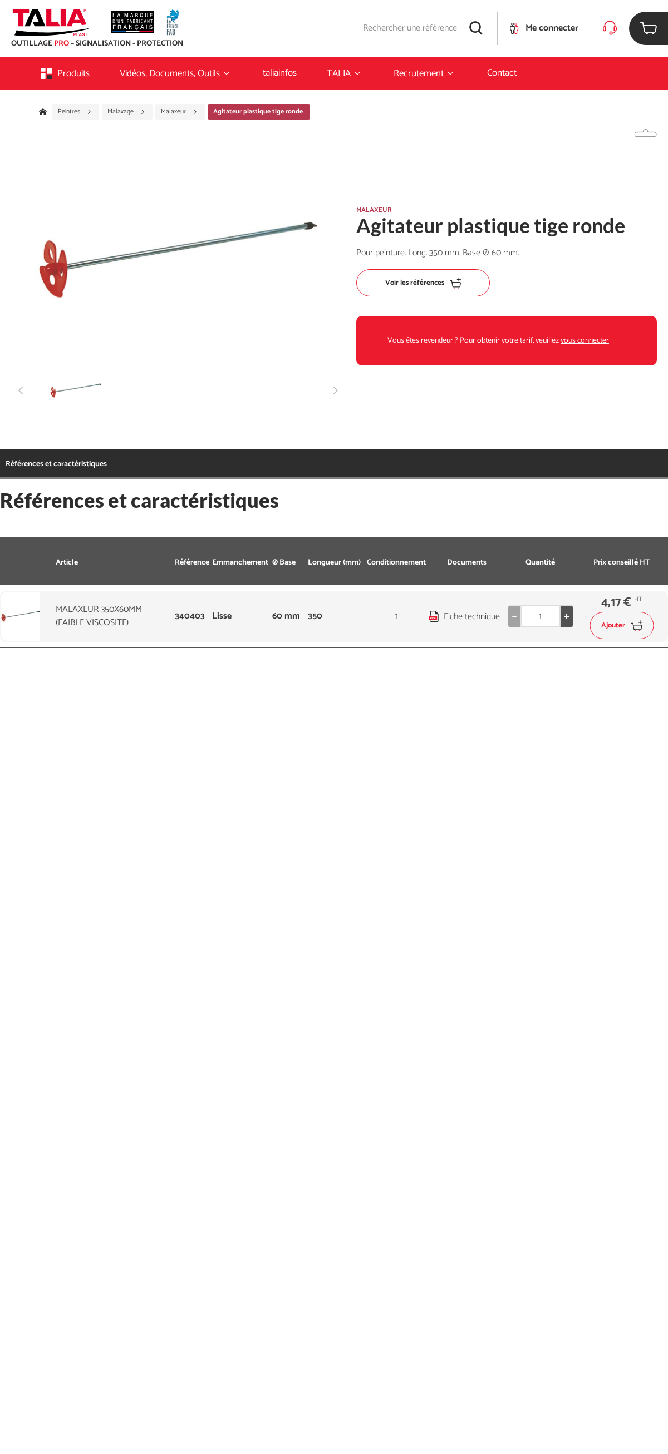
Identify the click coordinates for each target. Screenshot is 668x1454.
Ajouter (621, 625)
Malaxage (126, 112)
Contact (502, 73)
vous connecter (585, 340)
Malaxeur (179, 112)
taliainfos (280, 73)
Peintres (75, 112)
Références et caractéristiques (56, 464)
